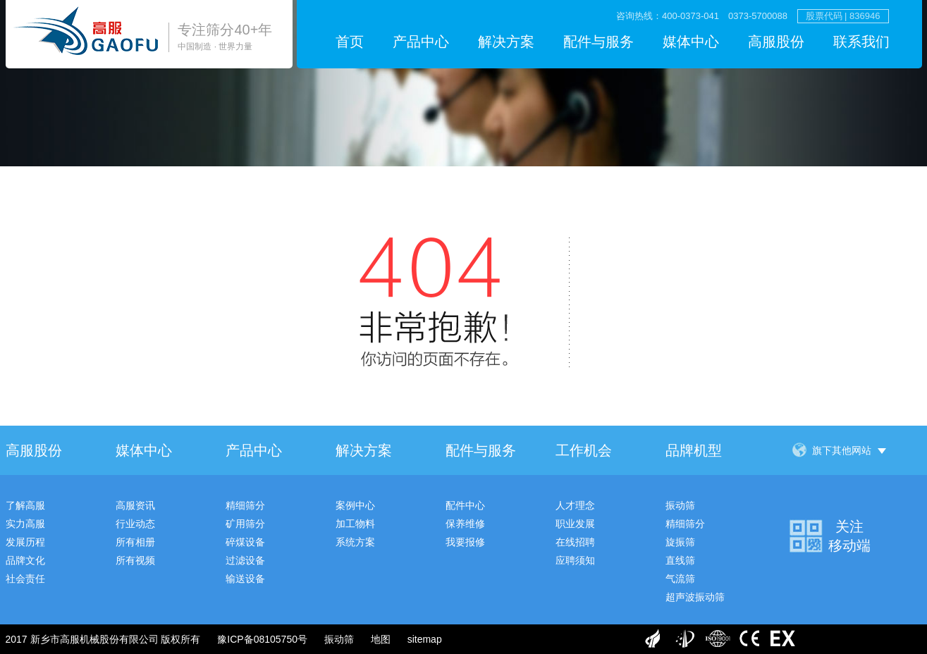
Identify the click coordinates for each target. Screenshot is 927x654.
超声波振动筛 (695, 597)
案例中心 (355, 505)
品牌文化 (25, 560)
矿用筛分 (245, 523)
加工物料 (355, 523)
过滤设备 (245, 560)
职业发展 (575, 523)
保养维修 (465, 523)
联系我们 (861, 41)
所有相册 (135, 542)
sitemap (424, 639)
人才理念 (575, 505)
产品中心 (421, 41)
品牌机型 (693, 450)
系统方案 (355, 542)
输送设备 (245, 578)
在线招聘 (575, 542)
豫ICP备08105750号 (262, 639)
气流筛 (680, 578)
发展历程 (25, 542)
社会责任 (25, 578)
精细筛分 (245, 505)
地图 (381, 639)
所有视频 (135, 560)
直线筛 (680, 560)
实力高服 (25, 523)
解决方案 (506, 41)
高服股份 (776, 41)
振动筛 (680, 505)
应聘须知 (575, 560)
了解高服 (25, 505)
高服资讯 (135, 505)
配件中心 (465, 505)
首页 (350, 41)
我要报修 (465, 542)
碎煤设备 (245, 542)
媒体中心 (691, 41)
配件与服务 (598, 41)
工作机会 (583, 450)
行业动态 (135, 523)
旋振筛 (680, 542)
